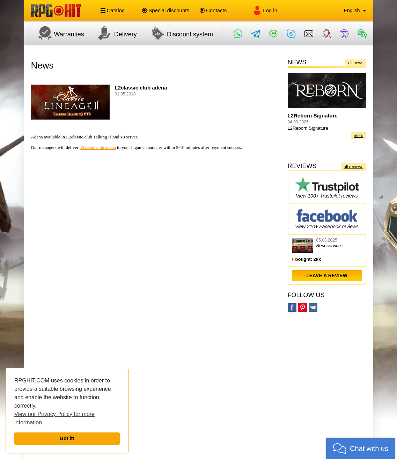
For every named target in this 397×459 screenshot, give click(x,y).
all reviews (353, 166)
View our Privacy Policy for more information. (54, 418)
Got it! (67, 438)
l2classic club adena (98, 147)
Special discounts (165, 10)
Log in (265, 10)
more (358, 135)
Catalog (113, 10)
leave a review (326, 275)
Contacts (213, 10)
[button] (360, 448)
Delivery (114, 33)
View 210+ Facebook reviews (327, 218)
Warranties (57, 33)
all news (355, 62)
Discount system (178, 33)
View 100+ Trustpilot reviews (327, 187)
